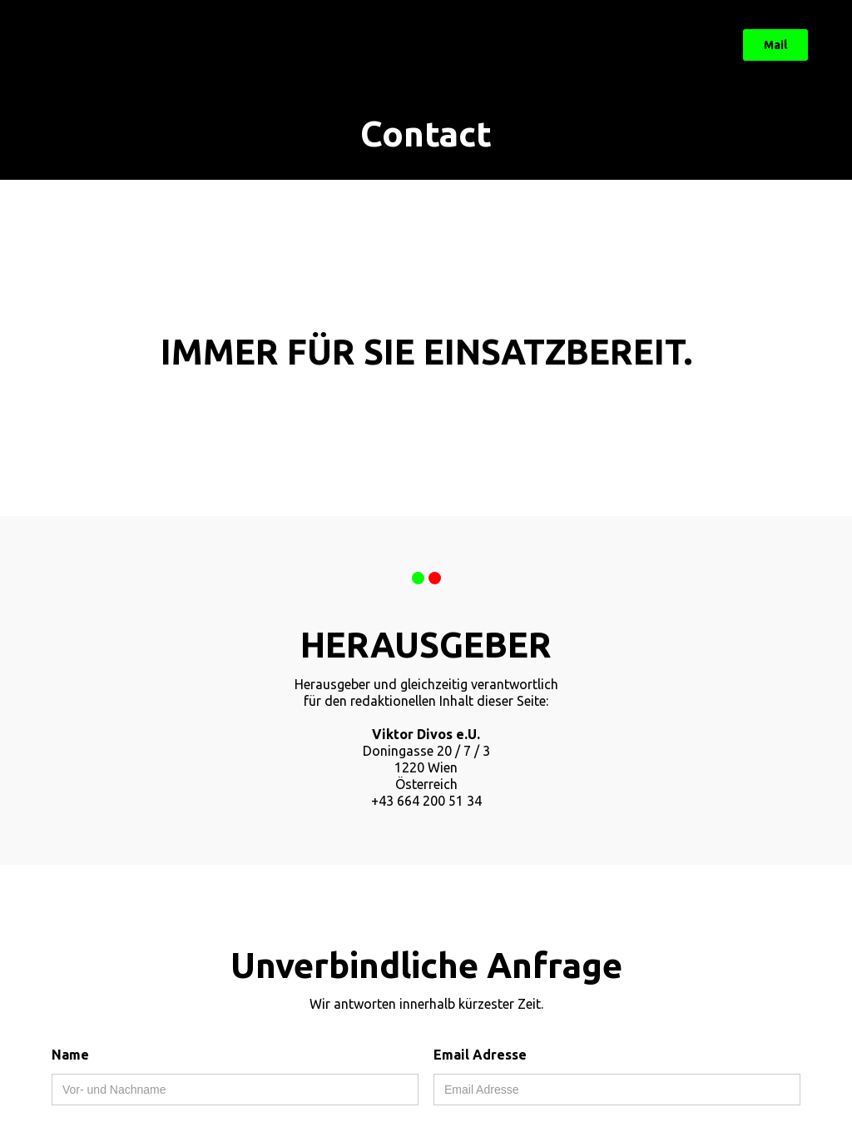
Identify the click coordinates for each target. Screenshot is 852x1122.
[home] (91, 45)
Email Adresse (480, 1054)
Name (70, 1054)
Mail (775, 45)
